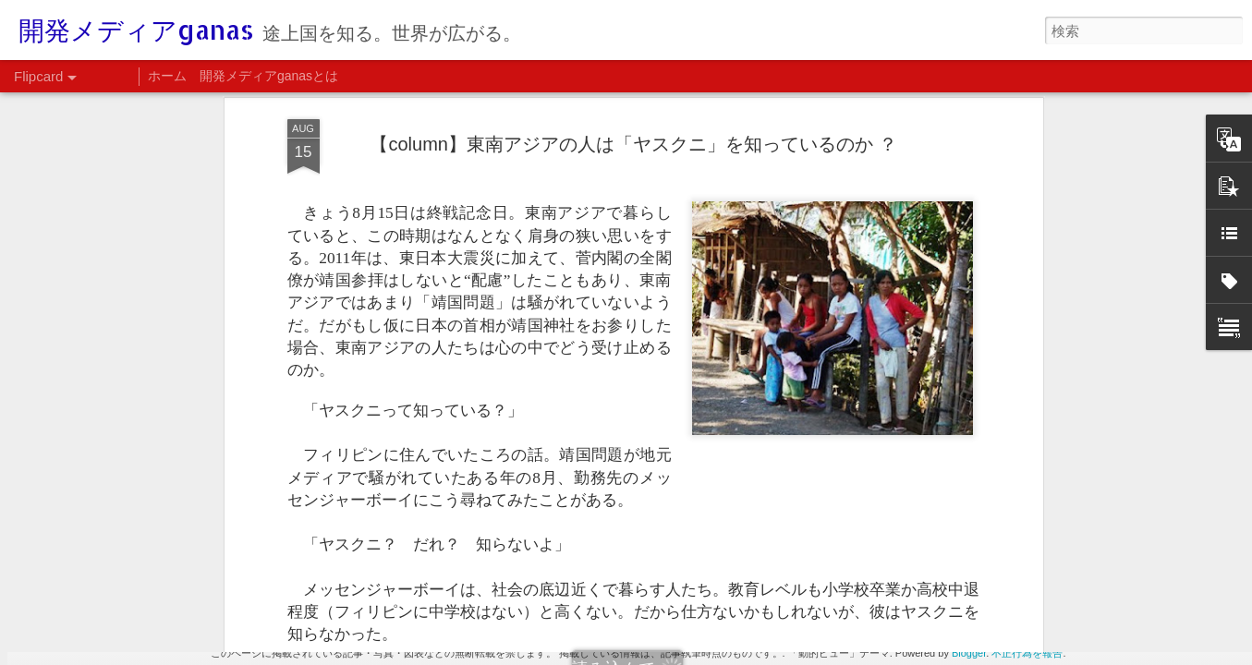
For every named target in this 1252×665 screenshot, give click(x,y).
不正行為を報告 (1027, 653)
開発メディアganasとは (269, 75)
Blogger (969, 653)
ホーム (167, 75)
